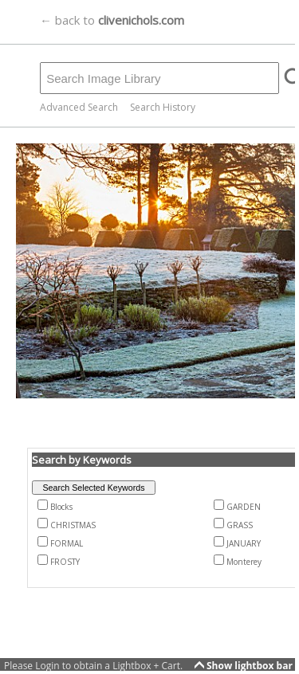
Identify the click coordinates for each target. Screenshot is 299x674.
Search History (162, 107)
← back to (112, 20)
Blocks (61, 506)
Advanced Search (79, 107)
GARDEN (243, 506)
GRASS (239, 525)
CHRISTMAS (73, 525)
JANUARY (243, 543)
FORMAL (66, 543)
